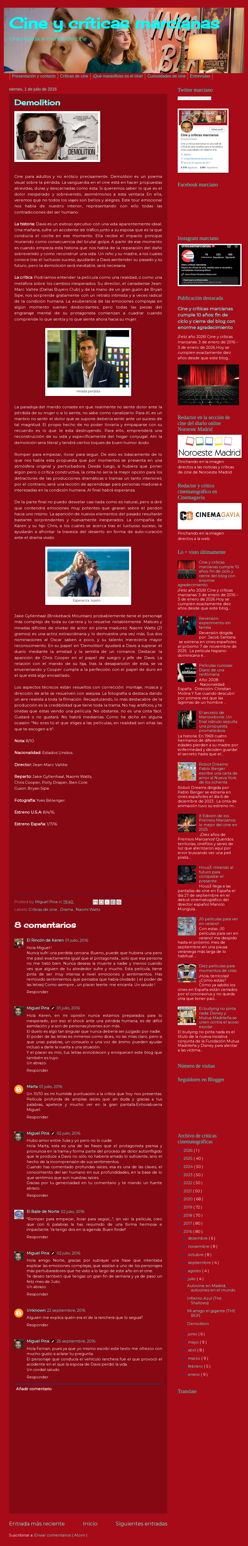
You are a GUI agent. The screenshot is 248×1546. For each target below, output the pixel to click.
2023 (189, 1175)
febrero (196, 1366)
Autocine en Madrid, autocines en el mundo (211, 1288)
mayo (194, 1342)
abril (192, 1350)
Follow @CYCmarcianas (194, 98)
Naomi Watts (88, 909)
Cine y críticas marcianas (114, 23)
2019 (188, 1207)
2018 (188, 1215)
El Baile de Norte (43, 1211)
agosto (195, 1271)
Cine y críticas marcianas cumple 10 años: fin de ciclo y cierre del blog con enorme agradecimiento (208, 573)
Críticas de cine (74, 76)
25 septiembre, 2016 (76, 1341)
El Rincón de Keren (45, 940)
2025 (189, 1158)
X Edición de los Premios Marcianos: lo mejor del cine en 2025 (218, 823)
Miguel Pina (38, 1008)
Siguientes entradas (141, 1523)
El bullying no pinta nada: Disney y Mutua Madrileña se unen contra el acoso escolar (219, 1017)
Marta (32, 1086)
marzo (194, 1358)
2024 (189, 1166)
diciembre (198, 1238)
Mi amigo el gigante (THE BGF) (211, 1313)
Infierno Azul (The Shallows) (204, 1300)
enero (194, 1374)
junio (193, 1334)
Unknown (36, 1310)
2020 (189, 1199)
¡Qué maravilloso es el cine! (118, 76)
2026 (189, 1150)
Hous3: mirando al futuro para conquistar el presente (216, 874)
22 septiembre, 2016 (66, 1310)
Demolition (198, 1323)
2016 (188, 1231)
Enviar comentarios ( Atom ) (60, 1535)
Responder (37, 992)
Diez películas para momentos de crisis (217, 968)
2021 (188, 1191)
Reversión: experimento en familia (215, 623)
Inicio (90, 1523)
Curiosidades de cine (166, 76)
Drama (67, 909)
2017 (188, 1223)
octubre (196, 1254)
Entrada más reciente (37, 1523)
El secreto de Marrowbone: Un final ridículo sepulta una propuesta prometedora (218, 721)
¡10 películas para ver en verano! (218, 921)
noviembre (199, 1246)
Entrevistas (200, 76)
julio (192, 1279)
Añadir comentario (34, 1389)
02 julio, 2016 (68, 1133)
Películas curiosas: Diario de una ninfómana (216, 670)
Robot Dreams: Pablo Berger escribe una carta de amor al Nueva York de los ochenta (218, 773)
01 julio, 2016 (76, 940)
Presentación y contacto (34, 76)
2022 (188, 1183)
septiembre (200, 1262)
